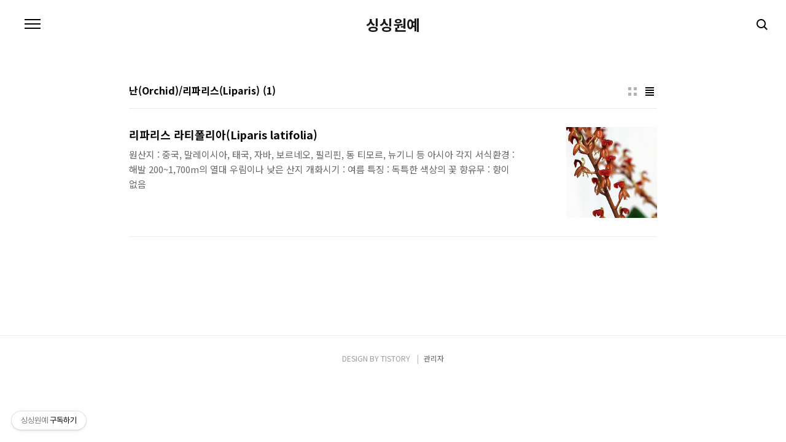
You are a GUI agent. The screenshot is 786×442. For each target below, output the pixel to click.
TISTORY (395, 358)
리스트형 (649, 91)
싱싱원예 (393, 24)
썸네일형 (632, 91)
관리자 (434, 358)
